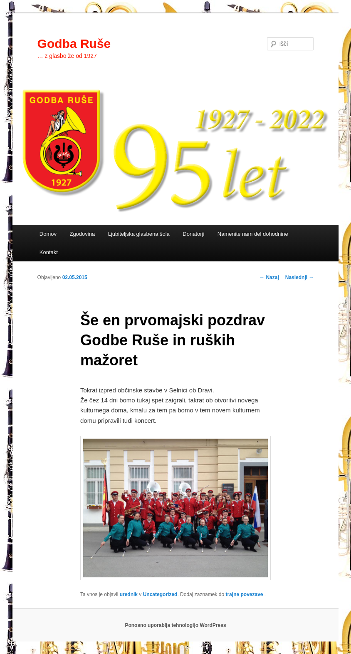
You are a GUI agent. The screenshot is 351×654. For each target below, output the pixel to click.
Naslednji (299, 277)
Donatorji (193, 234)
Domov (48, 234)
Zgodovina (82, 234)
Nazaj (269, 277)
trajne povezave (244, 594)
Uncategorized (160, 594)
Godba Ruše (74, 43)
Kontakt (49, 252)
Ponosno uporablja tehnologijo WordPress (175, 625)
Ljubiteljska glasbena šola (139, 234)
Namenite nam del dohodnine (253, 234)
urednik (129, 594)
